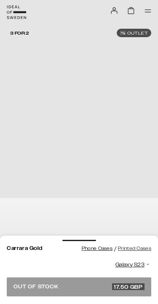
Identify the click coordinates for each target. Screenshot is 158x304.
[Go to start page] (16, 12)
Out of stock (79, 286)
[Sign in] (114, 10)
